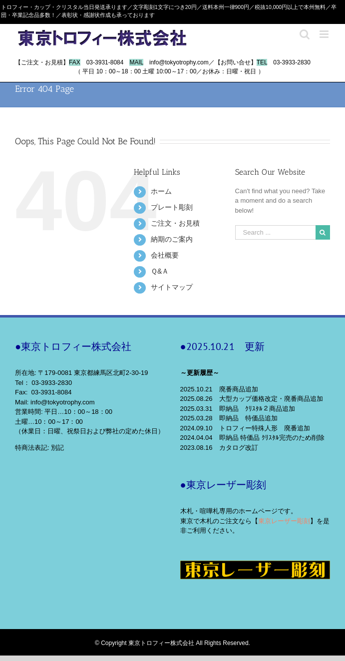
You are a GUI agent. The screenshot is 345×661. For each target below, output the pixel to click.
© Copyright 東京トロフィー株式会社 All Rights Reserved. (172, 643)
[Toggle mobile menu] (325, 34)
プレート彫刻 (172, 207)
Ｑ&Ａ (160, 271)
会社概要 (165, 255)
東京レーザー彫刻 (284, 521)
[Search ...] (275, 232)
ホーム (161, 191)
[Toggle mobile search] (305, 34)
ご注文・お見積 (175, 223)
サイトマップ (172, 287)
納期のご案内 (172, 239)
